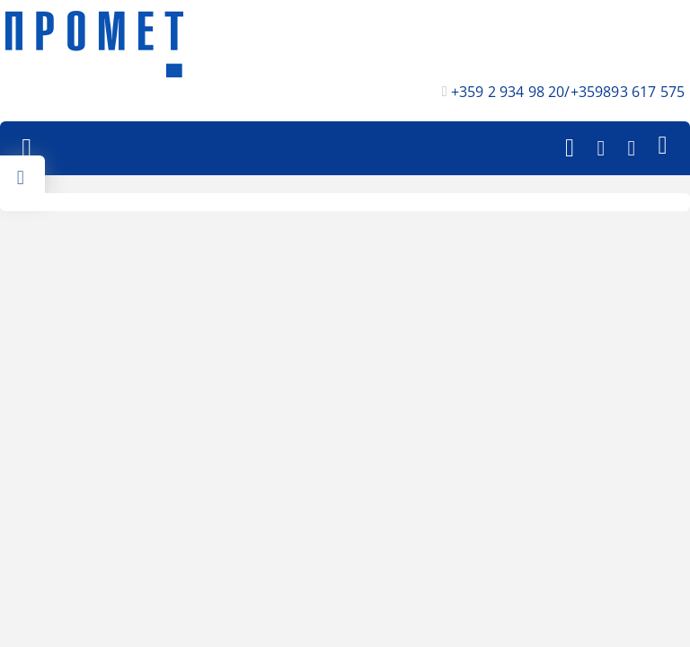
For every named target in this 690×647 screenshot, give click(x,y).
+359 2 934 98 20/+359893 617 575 (568, 92)
